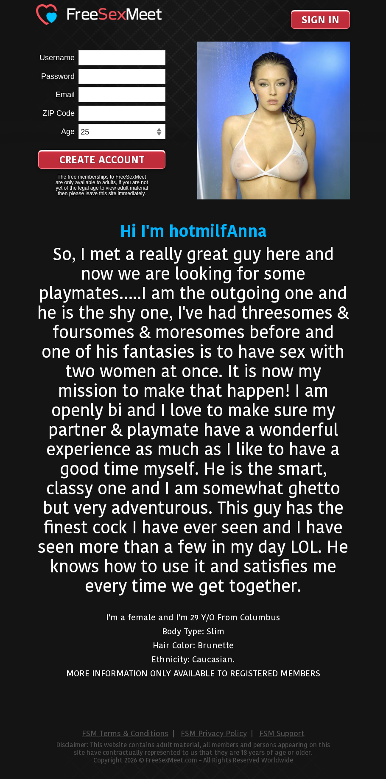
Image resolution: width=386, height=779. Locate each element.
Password (58, 76)
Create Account (102, 160)
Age (68, 131)
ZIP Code (58, 113)
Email (65, 94)
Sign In (320, 20)
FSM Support (282, 733)
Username (57, 57)
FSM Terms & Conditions (125, 733)
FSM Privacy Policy (214, 733)
